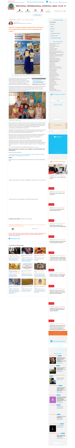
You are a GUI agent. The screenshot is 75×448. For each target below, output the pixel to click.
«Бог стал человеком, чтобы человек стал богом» (16, 2)
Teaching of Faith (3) (53, 49)
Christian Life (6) (52, 44)
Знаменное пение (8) (53, 69)
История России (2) (53, 81)
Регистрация (55, 2)
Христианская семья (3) (54, 78)
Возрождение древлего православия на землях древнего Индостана (58, 242)
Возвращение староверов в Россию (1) (56, 55)
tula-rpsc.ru (36, 147)
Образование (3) (52, 64)
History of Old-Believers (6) (54, 46)
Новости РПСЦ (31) (53, 83)
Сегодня (58, 100)
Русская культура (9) (53, 89)
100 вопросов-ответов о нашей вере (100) (56, 54)
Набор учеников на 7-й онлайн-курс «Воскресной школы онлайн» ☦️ (57, 275)
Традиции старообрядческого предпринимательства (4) (55, 61)
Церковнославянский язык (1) (55, 58)
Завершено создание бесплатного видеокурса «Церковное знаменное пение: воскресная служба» (57, 292)
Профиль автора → (60, 363)
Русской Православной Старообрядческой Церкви (35, 2)
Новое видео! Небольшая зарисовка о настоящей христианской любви (39, 82)
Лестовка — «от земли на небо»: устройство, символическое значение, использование (27, 259)
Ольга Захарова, (24, 270)
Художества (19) (52, 65)
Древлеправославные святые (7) (55, 66)
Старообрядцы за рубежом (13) (55, 59)
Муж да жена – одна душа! (37, 80)
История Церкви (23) (53, 70)
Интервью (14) (52, 80)
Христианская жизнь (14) (54, 84)
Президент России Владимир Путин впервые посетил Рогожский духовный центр (14, 259)
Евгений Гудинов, (24, 255)
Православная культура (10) (54, 75)
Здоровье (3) (52, 86)
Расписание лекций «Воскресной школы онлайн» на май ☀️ (57, 210)
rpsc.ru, (10, 255)
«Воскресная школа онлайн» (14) (55, 90)
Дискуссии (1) (52, 88)
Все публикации (53, 22)
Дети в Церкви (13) (53, 71)
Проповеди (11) (52, 85)
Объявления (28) (52, 76)
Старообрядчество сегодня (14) (55, 79)
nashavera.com (11, 1)
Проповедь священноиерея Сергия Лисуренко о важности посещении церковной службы (40, 275)
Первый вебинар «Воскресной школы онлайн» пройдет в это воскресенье (39, 291)
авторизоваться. (17, 235)
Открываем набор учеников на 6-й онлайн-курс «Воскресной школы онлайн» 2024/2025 (57, 309)
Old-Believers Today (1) (53, 48)
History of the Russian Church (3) (55, 43)
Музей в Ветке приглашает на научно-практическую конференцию (58, 226)
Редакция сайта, (36, 255)
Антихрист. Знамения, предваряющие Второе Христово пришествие (13, 275)
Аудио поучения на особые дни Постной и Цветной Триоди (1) (57, 53)
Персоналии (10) (52, 57)
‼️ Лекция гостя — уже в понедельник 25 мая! (58, 177)
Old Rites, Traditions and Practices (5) (56, 51)
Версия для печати (35, 228)
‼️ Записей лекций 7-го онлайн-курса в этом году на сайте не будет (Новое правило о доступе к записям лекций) (58, 259)
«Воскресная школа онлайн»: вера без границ (57, 193)
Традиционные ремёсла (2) (54, 74)
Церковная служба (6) (53, 73)
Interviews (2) (52, 47)
